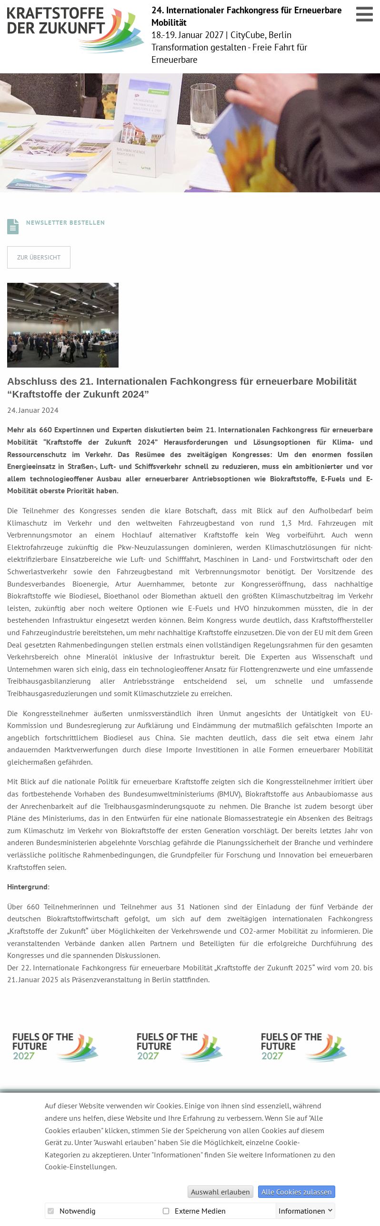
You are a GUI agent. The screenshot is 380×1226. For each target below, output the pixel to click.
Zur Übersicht (38, 257)
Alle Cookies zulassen (296, 1191)
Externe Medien (194, 1211)
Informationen (302, 1210)
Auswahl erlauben (220, 1191)
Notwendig (72, 1211)
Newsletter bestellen (65, 223)
